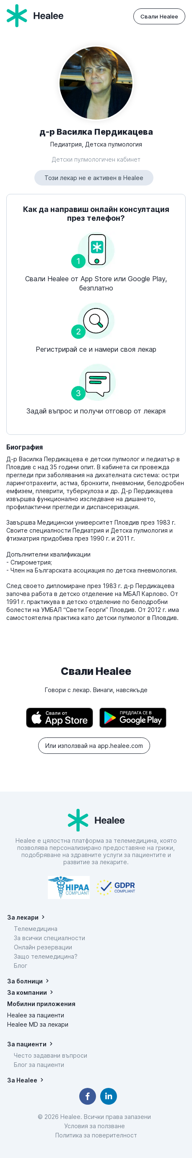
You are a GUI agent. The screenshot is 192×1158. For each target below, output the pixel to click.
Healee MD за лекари (37, 1024)
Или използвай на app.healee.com (94, 745)
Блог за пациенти (39, 1064)
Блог (20, 965)
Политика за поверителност (96, 1135)
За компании (27, 992)
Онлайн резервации (43, 947)
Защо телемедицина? (46, 956)
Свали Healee (159, 16)
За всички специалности (49, 937)
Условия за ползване (96, 1125)
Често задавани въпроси (50, 1055)
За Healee (22, 1080)
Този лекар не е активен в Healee (93, 177)
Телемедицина (35, 928)
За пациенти (27, 1044)
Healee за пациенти (35, 1015)
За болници (25, 981)
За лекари (23, 917)
